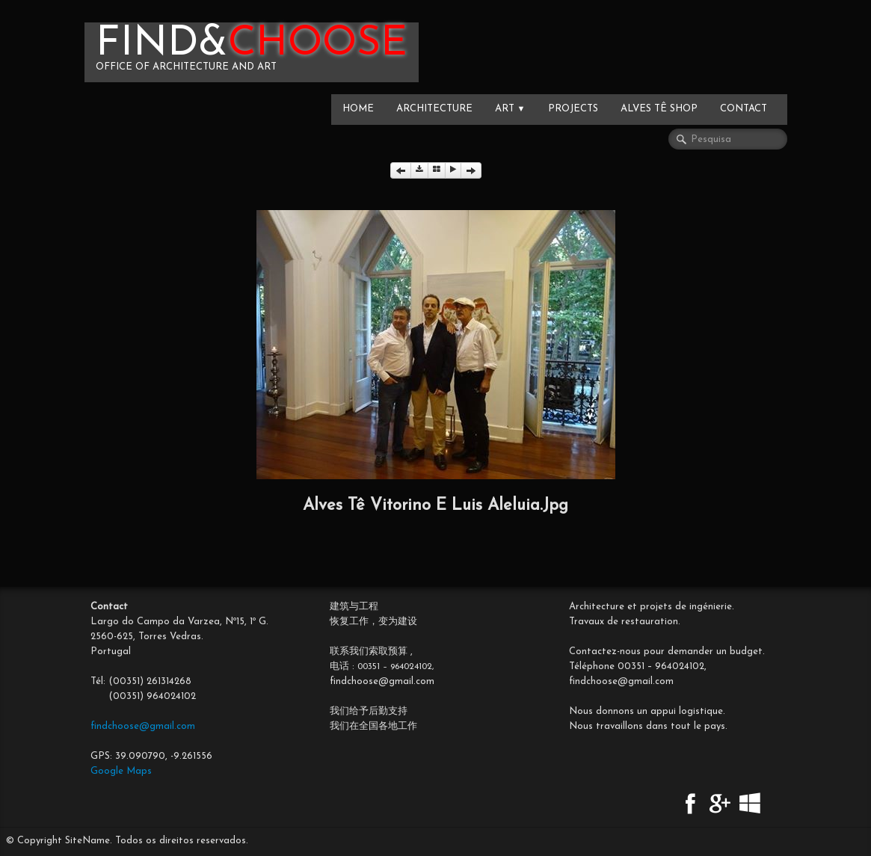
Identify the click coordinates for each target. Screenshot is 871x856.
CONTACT (743, 109)
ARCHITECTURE (434, 109)
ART (510, 109)
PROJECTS (573, 109)
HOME (358, 109)
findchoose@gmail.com (142, 726)
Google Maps (121, 771)
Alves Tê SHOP (659, 109)
